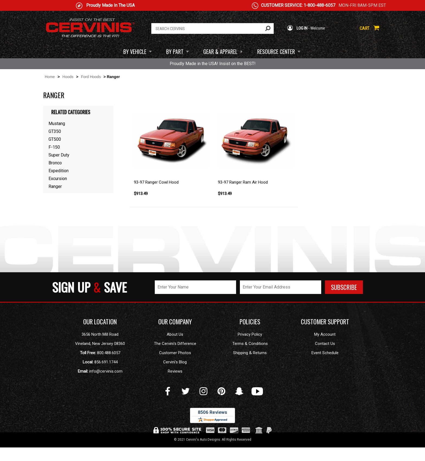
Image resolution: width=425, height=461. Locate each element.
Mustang (57, 123)
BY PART (174, 51)
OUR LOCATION (100, 321)
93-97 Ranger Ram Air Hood (243, 182)
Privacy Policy (250, 334)
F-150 (54, 147)
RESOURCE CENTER (276, 51)
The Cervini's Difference (175, 343)
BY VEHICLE (134, 51)
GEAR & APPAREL (220, 51)
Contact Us (325, 343)
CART (369, 28)
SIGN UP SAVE (89, 287)
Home (50, 77)
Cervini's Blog (175, 362)
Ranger (55, 186)
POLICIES (250, 321)
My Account (325, 334)
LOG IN (297, 28)
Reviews (175, 371)
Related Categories (70, 112)
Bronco (55, 162)
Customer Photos (175, 352)
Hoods (67, 77)
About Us (175, 334)
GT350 (55, 131)
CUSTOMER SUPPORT (325, 321)
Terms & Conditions (250, 343)
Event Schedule (325, 352)
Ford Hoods (91, 77)
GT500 (55, 139)
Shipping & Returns (250, 352)
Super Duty (59, 155)
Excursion (58, 178)
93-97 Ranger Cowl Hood (156, 182)
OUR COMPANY (175, 321)
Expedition (59, 170)
